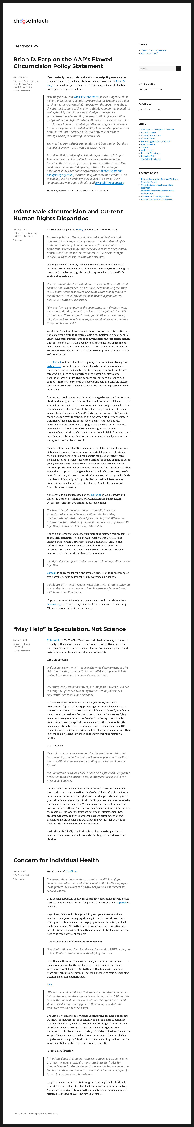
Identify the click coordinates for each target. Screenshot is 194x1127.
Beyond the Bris (148, 133)
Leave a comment (21, 91)
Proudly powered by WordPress (42, 1114)
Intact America (148, 144)
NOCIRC (144, 147)
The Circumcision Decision (153, 50)
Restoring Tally (148, 156)
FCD (22, 233)
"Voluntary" (18, 81)
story (80, 229)
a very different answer (109, 182)
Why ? (149, 53)
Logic (15, 84)
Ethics (26, 81)
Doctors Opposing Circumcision (155, 141)
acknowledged (55, 604)
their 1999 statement (87, 97)
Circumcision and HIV (151, 135)
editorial (96, 494)
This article (53, 640)
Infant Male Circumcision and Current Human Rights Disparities (68, 215)
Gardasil (51, 573)
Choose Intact (19, 1114)
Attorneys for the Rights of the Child (157, 130)
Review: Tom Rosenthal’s (156, 199)
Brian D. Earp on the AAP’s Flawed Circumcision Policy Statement (63, 63)
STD (30, 87)
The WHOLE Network (151, 159)
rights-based (54, 366)
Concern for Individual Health (56, 860)
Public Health (27, 236)
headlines (72, 871)
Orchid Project (147, 150)
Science (24, 87)
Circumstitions (148, 138)
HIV (31, 81)
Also (49, 984)
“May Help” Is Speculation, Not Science (69, 629)
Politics (22, 84)
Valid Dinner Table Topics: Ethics (156, 197)
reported (122, 902)
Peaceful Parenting (150, 153)
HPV (36, 81)
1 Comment (18, 240)
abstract (56, 362)
